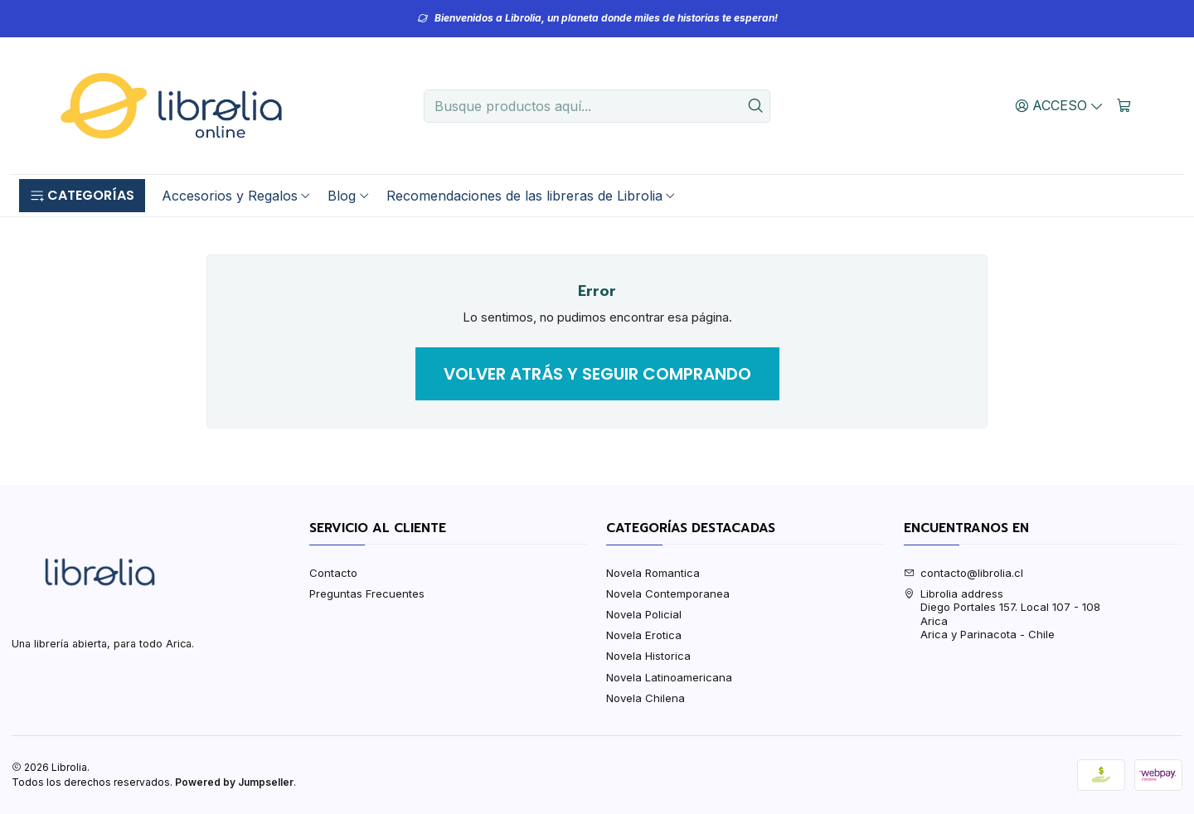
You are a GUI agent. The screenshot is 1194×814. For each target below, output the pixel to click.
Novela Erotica (644, 635)
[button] (82, 195)
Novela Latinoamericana (669, 677)
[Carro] (1124, 105)
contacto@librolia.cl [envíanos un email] (964, 572)
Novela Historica (648, 655)
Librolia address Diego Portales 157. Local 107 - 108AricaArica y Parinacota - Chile (1002, 614)
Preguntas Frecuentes (367, 593)
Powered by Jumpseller (234, 782)
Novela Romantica (653, 572)
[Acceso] (1060, 105)
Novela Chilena (645, 698)
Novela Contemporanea (668, 593)
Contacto (333, 572)
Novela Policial (644, 614)
